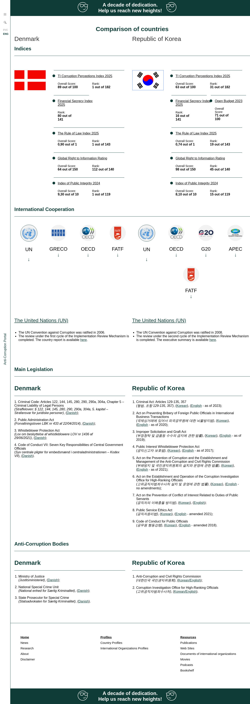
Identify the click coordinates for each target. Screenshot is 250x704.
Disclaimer (28, 659)
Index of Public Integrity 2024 (79, 183)
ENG (5, 34)
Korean (181, 405)
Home (25, 637)
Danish (72, 413)
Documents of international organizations (208, 653)
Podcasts (186, 665)
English (196, 405)
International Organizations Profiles (124, 648)
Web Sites (187, 648)
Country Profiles (111, 642)
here (83, 340)
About (25, 653)
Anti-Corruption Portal (5, 349)
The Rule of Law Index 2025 (78, 133)
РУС (5, 30)
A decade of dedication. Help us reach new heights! (130, 7)
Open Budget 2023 (228, 101)
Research (27, 648)
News (24, 642)
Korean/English (189, 580)
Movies (185, 659)
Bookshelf (187, 670)
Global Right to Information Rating (82, 158)
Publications (188, 642)
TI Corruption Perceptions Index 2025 (85, 76)
